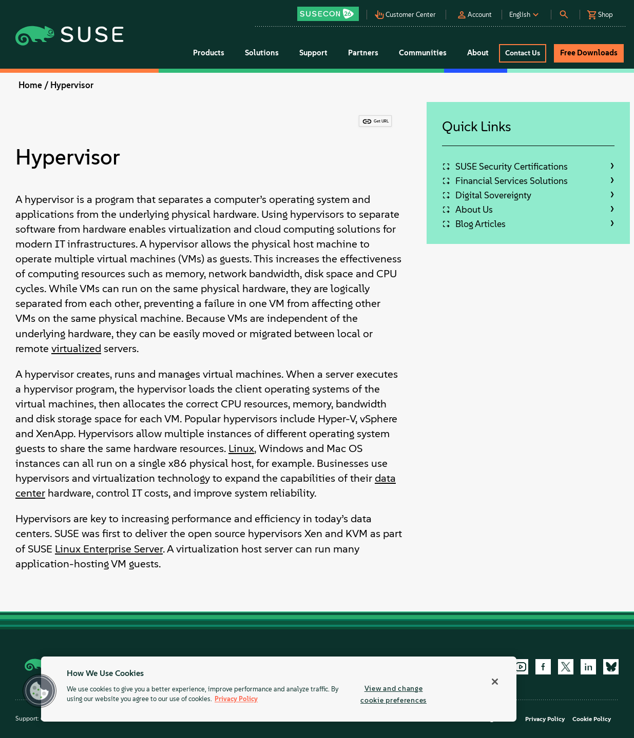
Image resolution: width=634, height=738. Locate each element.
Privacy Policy (545, 719)
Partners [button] (363, 52)
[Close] (495, 681)
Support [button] (313, 52)
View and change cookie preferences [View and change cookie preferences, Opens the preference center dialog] (393, 694)
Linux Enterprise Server (109, 548)
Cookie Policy (591, 719)
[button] (331, 10)
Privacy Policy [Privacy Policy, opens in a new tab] (236, 699)
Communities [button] (423, 52)
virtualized (76, 348)
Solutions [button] (262, 52)
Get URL (381, 121)
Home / (33, 85)
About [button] (478, 52)
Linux (241, 448)
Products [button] (208, 52)
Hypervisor (71, 85)
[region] (278, 689)
